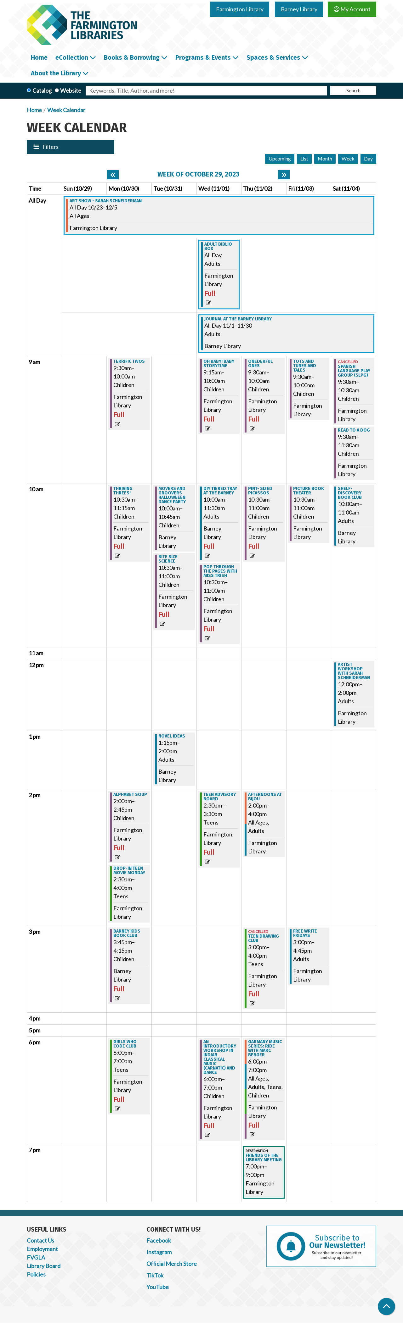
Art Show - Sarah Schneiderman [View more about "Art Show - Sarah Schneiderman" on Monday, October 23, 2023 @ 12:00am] (106, 201)
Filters (51, 146)
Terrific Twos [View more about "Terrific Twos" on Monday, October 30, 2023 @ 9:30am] (129, 361)
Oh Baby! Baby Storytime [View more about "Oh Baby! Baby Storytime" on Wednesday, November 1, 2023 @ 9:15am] (218, 363)
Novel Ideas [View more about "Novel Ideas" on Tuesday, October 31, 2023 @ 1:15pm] (171, 736)
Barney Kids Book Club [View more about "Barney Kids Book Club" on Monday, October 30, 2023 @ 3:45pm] (126, 933)
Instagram (159, 1252)
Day (368, 158)
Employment (42, 1248)
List (304, 158)
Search (353, 90)
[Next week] (284, 174)
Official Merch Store (171, 1263)
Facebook (158, 1240)
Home (34, 109)
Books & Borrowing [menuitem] (132, 57)
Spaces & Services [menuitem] (273, 57)
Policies (36, 1274)
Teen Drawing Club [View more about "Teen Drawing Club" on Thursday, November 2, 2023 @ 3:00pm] (263, 938)
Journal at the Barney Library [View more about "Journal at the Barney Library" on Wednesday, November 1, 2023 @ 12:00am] (238, 319)
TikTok (154, 1275)
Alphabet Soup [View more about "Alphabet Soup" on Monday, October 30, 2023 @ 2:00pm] (130, 794)
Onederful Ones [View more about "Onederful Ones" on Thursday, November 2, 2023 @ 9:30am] (260, 363)
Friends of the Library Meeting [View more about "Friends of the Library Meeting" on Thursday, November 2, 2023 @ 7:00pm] (264, 1157)
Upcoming (280, 158)
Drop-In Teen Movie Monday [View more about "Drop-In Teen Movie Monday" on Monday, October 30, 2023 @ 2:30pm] (129, 870)
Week (348, 158)
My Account (352, 9)
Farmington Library (240, 9)
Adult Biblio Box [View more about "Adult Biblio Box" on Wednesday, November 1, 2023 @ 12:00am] (218, 246)
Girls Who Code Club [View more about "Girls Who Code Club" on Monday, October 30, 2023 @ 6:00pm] (125, 1044)
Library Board (43, 1265)
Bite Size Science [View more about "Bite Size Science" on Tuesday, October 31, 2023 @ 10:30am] (168, 559)
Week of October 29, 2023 (198, 174)
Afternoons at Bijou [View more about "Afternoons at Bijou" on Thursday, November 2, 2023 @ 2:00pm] (265, 796)
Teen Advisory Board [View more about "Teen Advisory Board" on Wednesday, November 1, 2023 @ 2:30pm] (219, 796)
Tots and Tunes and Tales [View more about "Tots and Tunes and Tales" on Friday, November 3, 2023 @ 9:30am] (304, 366)
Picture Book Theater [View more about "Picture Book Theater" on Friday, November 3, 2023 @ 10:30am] (308, 491)
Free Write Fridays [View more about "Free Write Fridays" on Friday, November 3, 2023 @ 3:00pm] (305, 933)
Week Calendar (66, 109)
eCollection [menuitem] (71, 57)
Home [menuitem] (39, 57)
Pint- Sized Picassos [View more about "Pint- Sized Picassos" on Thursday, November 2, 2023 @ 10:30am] (260, 491)
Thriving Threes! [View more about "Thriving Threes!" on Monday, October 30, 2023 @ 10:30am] (123, 491)
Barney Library (299, 9)
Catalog (42, 90)
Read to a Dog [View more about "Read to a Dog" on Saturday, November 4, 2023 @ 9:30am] (354, 430)
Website (70, 90)
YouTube (157, 1286)
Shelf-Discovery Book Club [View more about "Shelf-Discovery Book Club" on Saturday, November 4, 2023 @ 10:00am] (350, 493)
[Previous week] (113, 174)
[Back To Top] (386, 1306)
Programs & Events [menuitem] (203, 57)
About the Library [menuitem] (56, 73)
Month (325, 158)
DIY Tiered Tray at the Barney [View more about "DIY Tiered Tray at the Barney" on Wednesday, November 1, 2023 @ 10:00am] (220, 491)
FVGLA (36, 1257)
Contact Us (40, 1240)
